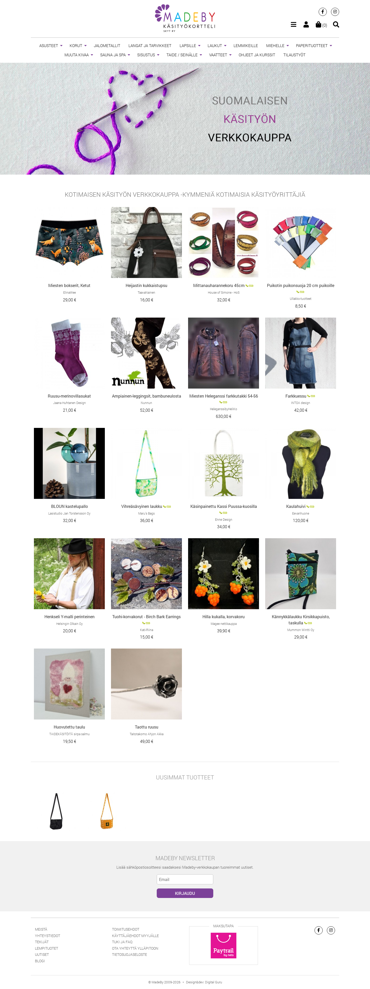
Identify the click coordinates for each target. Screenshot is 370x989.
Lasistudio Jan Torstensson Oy (69, 513)
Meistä (41, 929)
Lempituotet (46, 948)
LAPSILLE (188, 45)
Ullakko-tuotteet (300, 298)
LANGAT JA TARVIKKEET (149, 45)
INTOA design (300, 403)
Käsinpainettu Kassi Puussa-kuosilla (223, 506)
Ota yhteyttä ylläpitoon (135, 948)
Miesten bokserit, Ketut (69, 285)
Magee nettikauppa (224, 624)
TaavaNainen (146, 292)
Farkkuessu (295, 396)
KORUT (76, 45)
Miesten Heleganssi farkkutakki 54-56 (223, 396)
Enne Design (223, 519)
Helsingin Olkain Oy (69, 624)
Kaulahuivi (296, 506)
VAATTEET (218, 54)
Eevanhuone (300, 513)
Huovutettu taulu (69, 727)
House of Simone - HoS (223, 292)
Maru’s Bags (146, 513)
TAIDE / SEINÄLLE (182, 54)
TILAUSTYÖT (294, 54)
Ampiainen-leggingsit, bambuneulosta (146, 396)
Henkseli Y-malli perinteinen (69, 616)
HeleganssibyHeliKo (223, 409)
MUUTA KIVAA (76, 54)
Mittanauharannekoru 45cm (219, 285)
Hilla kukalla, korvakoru (223, 616)
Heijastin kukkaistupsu (146, 285)
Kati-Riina (146, 630)
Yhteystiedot (47, 935)
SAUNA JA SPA (113, 54)
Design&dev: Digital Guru (204, 982)
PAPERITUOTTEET (312, 45)
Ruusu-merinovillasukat (69, 396)
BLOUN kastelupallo (69, 506)
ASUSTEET (48, 45)
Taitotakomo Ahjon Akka (146, 734)
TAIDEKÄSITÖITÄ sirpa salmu (69, 734)
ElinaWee (69, 292)
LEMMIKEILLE (246, 45)
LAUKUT (215, 45)
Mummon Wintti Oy (300, 630)
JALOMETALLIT (107, 45)
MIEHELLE (275, 45)
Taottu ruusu (146, 727)
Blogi (40, 960)
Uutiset (42, 954)
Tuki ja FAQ (122, 941)
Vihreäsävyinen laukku (141, 506)
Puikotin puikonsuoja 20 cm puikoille (300, 285)
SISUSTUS (146, 54)
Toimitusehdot (125, 929)
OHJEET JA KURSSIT (257, 54)
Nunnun (146, 403)
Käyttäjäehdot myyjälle (135, 935)
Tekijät (42, 941)
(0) (321, 25)
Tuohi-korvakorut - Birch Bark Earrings (146, 616)
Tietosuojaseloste (129, 954)
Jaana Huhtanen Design (69, 403)
